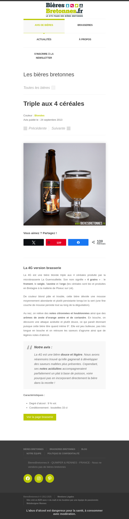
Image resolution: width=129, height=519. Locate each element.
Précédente (35, 128)
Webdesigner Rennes (37, 503)
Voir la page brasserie (40, 417)
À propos (85, 39)
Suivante (60, 128)
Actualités (44, 39)
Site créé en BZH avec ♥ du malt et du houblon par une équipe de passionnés (62, 500)
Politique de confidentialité (63, 453)
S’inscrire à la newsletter (44, 56)
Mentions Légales (66, 497)
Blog (84, 449)
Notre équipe (34, 453)
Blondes (39, 115)
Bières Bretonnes (33, 449)
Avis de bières (44, 25)
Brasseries (85, 25)
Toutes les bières (39, 88)
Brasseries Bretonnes (62, 449)
